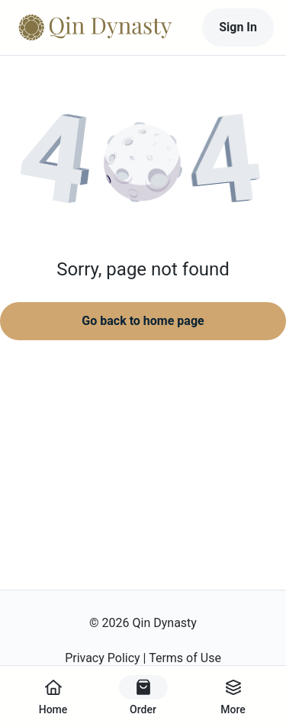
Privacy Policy (102, 658)
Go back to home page (143, 321)
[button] (143, 164)
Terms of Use (185, 658)
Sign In (238, 27)
